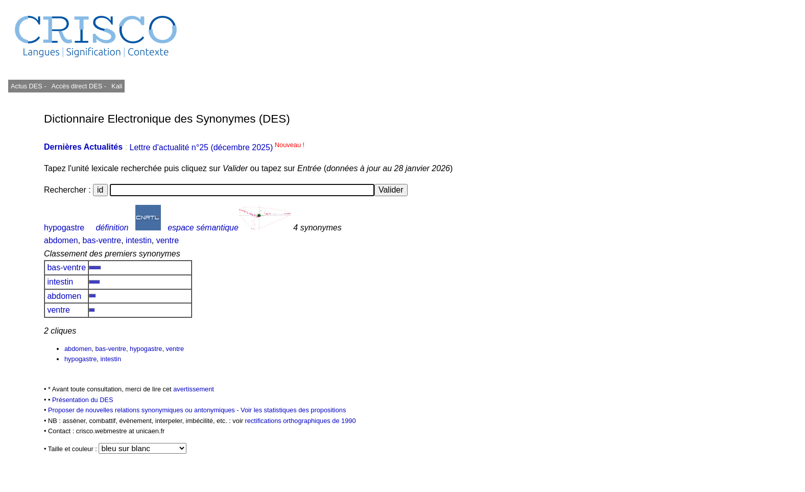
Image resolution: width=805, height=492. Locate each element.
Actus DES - (28, 86)
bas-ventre (102, 240)
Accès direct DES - (79, 86)
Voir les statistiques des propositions (293, 410)
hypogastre (64, 227)
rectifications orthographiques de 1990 (300, 421)
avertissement (193, 389)
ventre (167, 240)
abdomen (61, 240)
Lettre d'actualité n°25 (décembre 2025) (216, 147)
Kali (116, 86)
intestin (139, 240)
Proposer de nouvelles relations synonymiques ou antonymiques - (144, 410)
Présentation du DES (82, 400)
